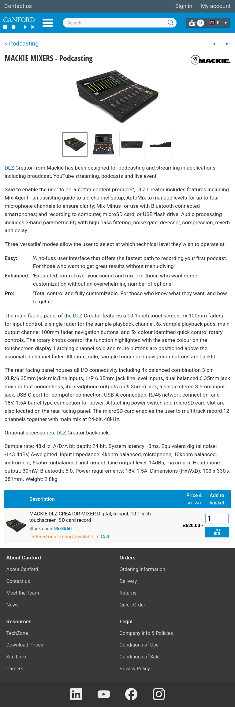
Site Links (17, 657)
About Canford (22, 569)
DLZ (9, 168)
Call (105, 537)
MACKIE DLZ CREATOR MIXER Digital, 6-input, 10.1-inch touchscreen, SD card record (90, 517)
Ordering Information (142, 569)
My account (216, 6)
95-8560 (63, 528)
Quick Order (132, 605)
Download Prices (24, 645)
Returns (128, 593)
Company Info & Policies (146, 633)
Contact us (18, 6)
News (12, 605)
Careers (15, 669)
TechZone (17, 633)
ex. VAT (195, 502)
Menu (48, 23)
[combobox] (120, 22)
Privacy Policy (135, 669)
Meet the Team (22, 593)
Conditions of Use (139, 645)
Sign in (183, 6)
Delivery (128, 581)
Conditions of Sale (140, 657)
